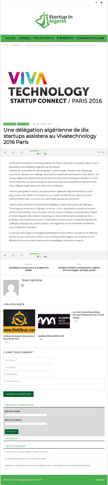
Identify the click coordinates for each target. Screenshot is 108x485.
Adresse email (12, 411)
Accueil (10, 38)
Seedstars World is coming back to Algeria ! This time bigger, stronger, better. (79, 268)
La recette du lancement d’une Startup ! (27, 452)
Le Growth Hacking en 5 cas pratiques (25, 459)
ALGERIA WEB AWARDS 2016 (51, 336)
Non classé (23, 124)
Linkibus (59, 208)
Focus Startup (44, 38)
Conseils (25, 38)
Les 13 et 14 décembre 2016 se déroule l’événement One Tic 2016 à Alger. (88, 315)
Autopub (34, 198)
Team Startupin (41, 124)
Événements (65, 38)
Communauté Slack (89, 38)
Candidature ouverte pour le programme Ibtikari (28, 268)
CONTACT (100, 480)
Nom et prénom (13, 420)
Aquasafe (49, 195)
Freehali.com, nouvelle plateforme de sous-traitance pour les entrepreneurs (47, 465)
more (101, 152)
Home (5, 45)
